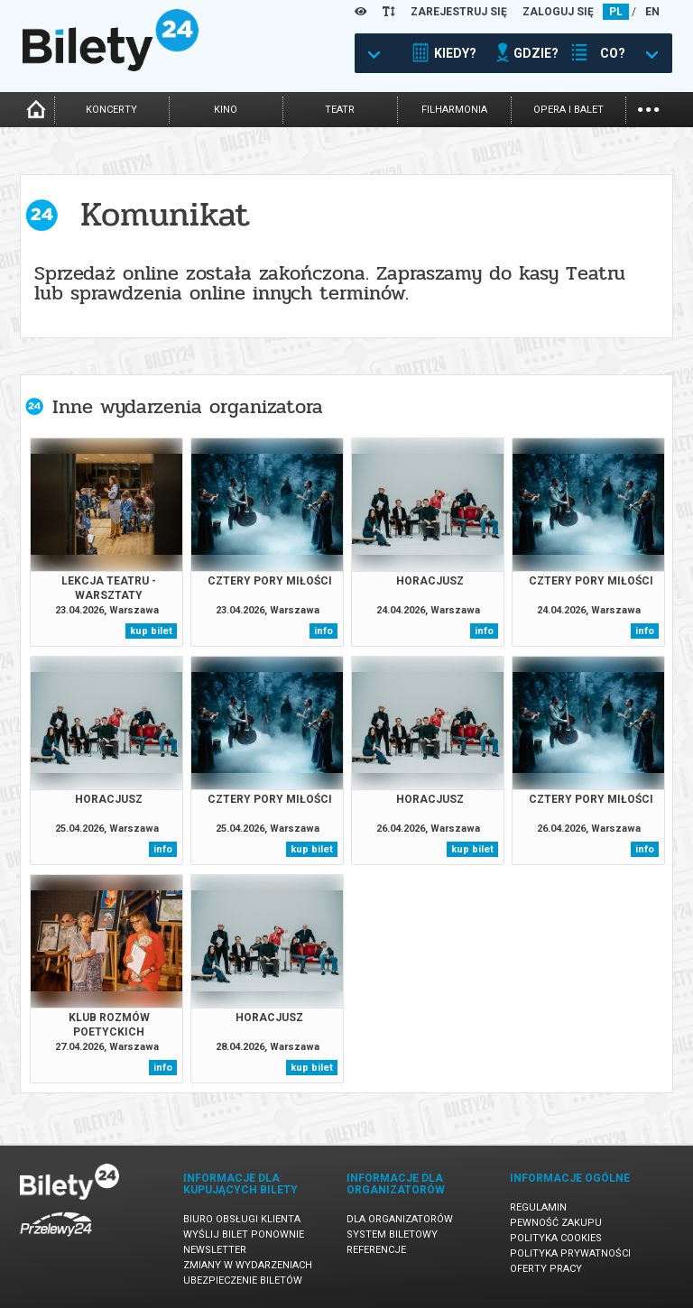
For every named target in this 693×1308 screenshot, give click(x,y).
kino (225, 109)
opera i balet (568, 109)
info (323, 631)
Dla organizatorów (399, 1219)
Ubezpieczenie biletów (242, 1280)
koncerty (111, 109)
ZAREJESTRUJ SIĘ (459, 11)
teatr (340, 109)
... (648, 108)
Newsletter (214, 1250)
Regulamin (538, 1207)
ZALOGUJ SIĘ (558, 11)
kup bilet (151, 631)
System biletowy (392, 1234)
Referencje (376, 1250)
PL (616, 11)
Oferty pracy (546, 1269)
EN (652, 11)
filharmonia (454, 109)
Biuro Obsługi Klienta (241, 1219)
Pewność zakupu (556, 1223)
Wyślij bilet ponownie (243, 1234)
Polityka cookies (556, 1238)
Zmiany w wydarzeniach (247, 1265)
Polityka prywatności (570, 1253)
